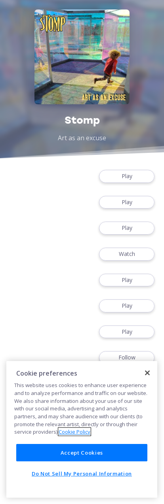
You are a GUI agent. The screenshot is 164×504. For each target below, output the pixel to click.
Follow (126, 358)
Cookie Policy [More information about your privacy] (74, 431)
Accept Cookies (82, 452)
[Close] (147, 373)
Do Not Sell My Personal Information (82, 473)
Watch (126, 254)
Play (126, 176)
